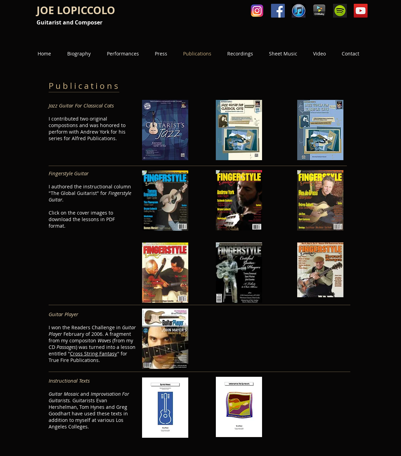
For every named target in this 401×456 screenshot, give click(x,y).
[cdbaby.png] (319, 11)
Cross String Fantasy (93, 353)
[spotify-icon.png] (340, 11)
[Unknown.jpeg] (298, 11)
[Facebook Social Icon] (278, 11)
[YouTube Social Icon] (361, 11)
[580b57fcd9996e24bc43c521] (257, 11)
